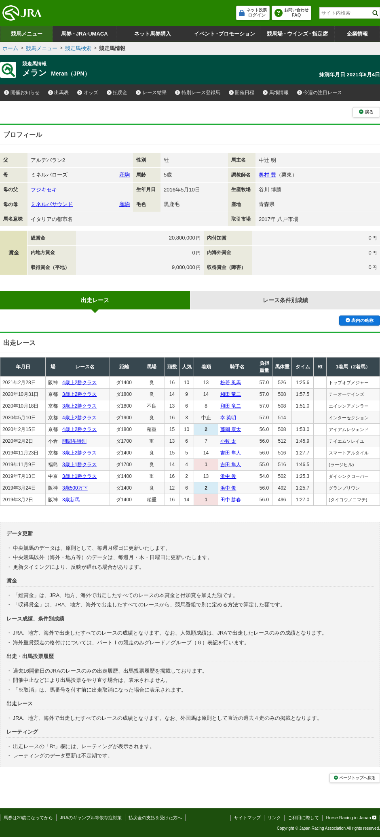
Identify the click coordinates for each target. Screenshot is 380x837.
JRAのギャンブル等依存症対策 (91, 817)
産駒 (124, 175)
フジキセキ (44, 190)
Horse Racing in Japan (351, 817)
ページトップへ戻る (355, 778)
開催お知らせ (22, 92)
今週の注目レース (319, 92)
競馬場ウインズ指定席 (297, 34)
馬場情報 (276, 92)
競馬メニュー (26, 34)
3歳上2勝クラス (79, 394)
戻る (366, 111)
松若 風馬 (230, 382)
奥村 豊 (267, 175)
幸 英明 (228, 418)
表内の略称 (360, 320)
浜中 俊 (228, 476)
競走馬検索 (78, 48)
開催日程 (242, 92)
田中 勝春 (230, 500)
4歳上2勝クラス (79, 382)
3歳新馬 (71, 500)
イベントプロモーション (224, 34)
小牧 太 (228, 441)
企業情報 (357, 34)
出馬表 (58, 92)
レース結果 (151, 92)
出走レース (95, 300)
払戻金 (117, 92)
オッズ (87, 92)
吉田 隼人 (230, 453)
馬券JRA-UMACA (84, 34)
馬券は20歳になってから (28, 817)
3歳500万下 (75, 488)
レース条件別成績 (285, 300)
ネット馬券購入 (152, 34)
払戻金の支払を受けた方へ (155, 817)
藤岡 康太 (230, 429)
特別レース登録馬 (197, 92)
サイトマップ (247, 817)
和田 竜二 (230, 394)
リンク (274, 817)
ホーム (10, 48)
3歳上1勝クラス (79, 464)
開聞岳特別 (74, 441)
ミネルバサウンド (52, 204)
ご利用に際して (303, 817)
